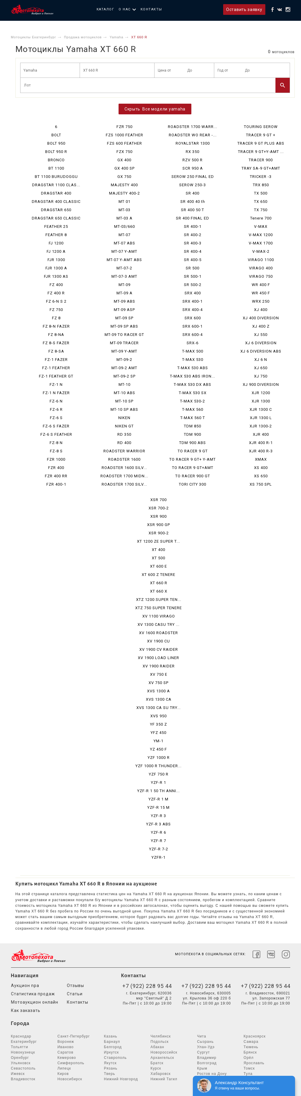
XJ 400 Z (261, 326)
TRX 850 (261, 185)
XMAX (261, 459)
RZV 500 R (192, 160)
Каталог (105, 9)
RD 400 (124, 442)
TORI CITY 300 (192, 484)
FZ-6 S (56, 418)
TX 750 (260, 210)
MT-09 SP (124, 318)
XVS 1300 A (158, 691)
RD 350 (124, 434)
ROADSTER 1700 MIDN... (124, 476)
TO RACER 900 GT (192, 476)
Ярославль (254, 1063)
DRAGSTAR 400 (56, 193)
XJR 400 (261, 434)
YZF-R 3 (158, 816)
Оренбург (20, 1058)
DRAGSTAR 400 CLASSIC (56, 201)
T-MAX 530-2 (192, 401)
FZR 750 (124, 126)
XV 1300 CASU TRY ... (158, 624)
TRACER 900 (261, 160)
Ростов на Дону (212, 1074)
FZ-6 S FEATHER (56, 434)
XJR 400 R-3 (261, 451)
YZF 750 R (158, 774)
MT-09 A (124, 293)
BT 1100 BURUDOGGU (56, 176)
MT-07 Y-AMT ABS (124, 260)
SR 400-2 (192, 235)
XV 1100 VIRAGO (158, 616)
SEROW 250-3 (192, 185)
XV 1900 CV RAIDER (158, 649)
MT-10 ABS (124, 393)
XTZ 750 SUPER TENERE (158, 608)
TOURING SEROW (261, 126)
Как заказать (25, 1010)
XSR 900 (158, 516)
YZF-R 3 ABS (158, 824)
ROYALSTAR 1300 (193, 143)
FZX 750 (124, 151)
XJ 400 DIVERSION (261, 318)
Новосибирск (69, 1079)
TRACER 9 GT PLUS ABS (260, 143)
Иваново (65, 1047)
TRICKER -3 (261, 176)
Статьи (75, 994)
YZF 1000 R (159, 757)
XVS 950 (158, 716)
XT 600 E (158, 566)
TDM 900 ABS (192, 442)
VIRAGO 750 (261, 276)
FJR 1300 (56, 260)
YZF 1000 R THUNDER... (158, 766)
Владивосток (23, 1079)
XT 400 (158, 549)
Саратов (65, 1052)
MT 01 (124, 201)
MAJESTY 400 (124, 185)
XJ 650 (260, 368)
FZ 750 (56, 309)
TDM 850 (192, 426)
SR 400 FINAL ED (192, 218)
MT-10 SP (124, 401)
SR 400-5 (192, 260)
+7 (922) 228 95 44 (147, 986)
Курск (156, 1068)
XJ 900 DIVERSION (261, 384)
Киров (63, 1074)
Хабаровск (161, 1074)
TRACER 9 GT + (260, 135)
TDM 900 (192, 434)
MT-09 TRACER (124, 343)
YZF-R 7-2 (158, 849)
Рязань (110, 1068)
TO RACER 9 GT (193, 451)
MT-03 (124, 210)
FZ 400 (56, 284)
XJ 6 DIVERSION (261, 343)
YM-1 (158, 741)
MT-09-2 (124, 359)
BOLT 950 (56, 143)
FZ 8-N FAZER (56, 326)
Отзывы (75, 985)
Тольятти (19, 1047)
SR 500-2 (192, 284)
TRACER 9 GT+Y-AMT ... (261, 151)
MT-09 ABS (124, 301)
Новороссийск (164, 1052)
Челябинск (161, 1036)
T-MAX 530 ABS (192, 368)
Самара (251, 1042)
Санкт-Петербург (73, 1036)
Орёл (249, 1058)
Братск (157, 1063)
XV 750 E (158, 674)
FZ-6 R (56, 409)
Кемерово (66, 1058)
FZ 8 (56, 318)
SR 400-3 (192, 243)
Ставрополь (115, 1058)
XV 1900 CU (158, 641)
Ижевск (18, 1074)
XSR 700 (158, 500)
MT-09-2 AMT (124, 368)
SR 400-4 (192, 251)
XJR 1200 (261, 393)
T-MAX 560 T (192, 418)
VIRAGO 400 (261, 268)
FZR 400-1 (56, 484)
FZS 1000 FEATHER (124, 135)
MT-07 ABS (124, 243)
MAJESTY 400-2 (124, 193)
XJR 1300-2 (261, 426)
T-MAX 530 (192, 359)
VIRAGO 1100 (261, 260)
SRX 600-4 (192, 334)
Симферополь (70, 1063)
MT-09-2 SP (124, 376)
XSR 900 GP (158, 524)
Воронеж (65, 1042)
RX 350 (192, 151)
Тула (248, 1074)
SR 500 (192, 268)
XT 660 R (158, 583)
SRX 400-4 (192, 309)
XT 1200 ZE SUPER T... (158, 541)
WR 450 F (261, 293)
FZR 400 (56, 467)
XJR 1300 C (261, 409)
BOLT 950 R (56, 151)
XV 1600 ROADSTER (158, 633)
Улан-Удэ (206, 1047)
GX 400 (124, 160)
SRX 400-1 (192, 301)
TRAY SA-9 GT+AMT (261, 168)
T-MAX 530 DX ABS (192, 384)
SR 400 (192, 193)
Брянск (250, 1052)
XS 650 (261, 476)
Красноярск (255, 1036)
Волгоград (207, 1063)
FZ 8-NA (56, 334)
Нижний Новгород (121, 1079)
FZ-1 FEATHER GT (56, 376)
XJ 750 (260, 376)
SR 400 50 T (192, 210)
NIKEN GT (124, 426)
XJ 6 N (260, 359)
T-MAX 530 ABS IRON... (192, 376)
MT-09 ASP (124, 309)
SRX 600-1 (192, 326)
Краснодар (21, 1036)
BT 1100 (56, 168)
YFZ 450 (158, 732)
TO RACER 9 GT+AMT (192, 467)
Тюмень (251, 1047)
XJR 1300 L (261, 418)
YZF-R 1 (158, 782)
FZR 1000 (56, 459)
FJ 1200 (56, 243)
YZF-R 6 (158, 832)
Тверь (109, 1074)
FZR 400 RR (56, 476)
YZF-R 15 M (158, 807)
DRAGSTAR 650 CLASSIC (56, 218)
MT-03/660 (124, 226)
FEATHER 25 (56, 226)
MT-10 (124, 384)
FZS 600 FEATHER (124, 143)
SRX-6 (192, 343)
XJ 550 (260, 334)
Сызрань (205, 1042)
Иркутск (111, 1052)
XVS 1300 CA (158, 699)
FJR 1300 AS (56, 276)
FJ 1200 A (56, 251)
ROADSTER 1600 (124, 459)
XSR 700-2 (159, 508)
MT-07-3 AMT (124, 276)
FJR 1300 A (56, 268)
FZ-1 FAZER (56, 359)
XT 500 (158, 558)
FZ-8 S (56, 451)
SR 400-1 (192, 226)
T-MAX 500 (192, 351)
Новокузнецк (23, 1052)
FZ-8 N (56, 442)
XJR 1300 (261, 401)
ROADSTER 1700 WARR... (192, 126)
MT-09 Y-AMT (124, 351)
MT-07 (124, 235)
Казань (110, 1036)
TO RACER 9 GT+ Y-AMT (192, 459)
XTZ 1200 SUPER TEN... (158, 599)
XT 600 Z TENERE (158, 574)
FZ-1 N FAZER (56, 393)
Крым (202, 1068)
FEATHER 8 (56, 235)
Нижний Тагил (164, 1079)
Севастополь (23, 1068)
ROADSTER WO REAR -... (193, 135)
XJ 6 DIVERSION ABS (260, 351)
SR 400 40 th (192, 201)
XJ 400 (260, 309)
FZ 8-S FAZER (56, 343)
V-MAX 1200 (261, 235)
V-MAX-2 (261, 251)
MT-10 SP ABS (124, 409)
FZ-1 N (56, 384)
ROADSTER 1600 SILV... (124, 467)
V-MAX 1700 (261, 243)
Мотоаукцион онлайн (34, 1002)
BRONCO (56, 160)
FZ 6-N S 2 (56, 301)
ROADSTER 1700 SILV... (124, 484)
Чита (201, 1036)
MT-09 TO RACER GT (124, 334)
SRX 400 (193, 293)
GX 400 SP (124, 168)
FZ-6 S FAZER (56, 426)
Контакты (151, 9)
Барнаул (112, 1042)
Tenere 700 (261, 218)
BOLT (56, 135)
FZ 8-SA (56, 351)
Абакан (157, 1047)
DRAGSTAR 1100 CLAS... (56, 185)
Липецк (64, 1068)
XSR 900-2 (159, 533)
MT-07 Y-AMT (124, 251)
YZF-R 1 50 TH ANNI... (158, 791)
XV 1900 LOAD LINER (158, 658)
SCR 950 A (192, 168)
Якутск (110, 1063)
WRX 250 (261, 301)
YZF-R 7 (158, 840)
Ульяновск (21, 1063)
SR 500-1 (192, 276)
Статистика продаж (33, 994)
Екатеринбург (24, 1042)
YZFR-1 (159, 857)
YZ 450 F (158, 749)
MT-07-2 (124, 268)
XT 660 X (158, 591)
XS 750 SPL (261, 484)
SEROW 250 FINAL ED (192, 176)
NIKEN (124, 418)
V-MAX (260, 226)
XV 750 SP (158, 682)
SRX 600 (193, 318)
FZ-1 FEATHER (56, 368)
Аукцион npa (25, 985)
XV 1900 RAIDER (159, 666)
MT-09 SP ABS (124, 326)
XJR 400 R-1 (261, 442)
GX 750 (124, 176)
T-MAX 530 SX (193, 393)
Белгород (113, 1047)
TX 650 (260, 201)
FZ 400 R (56, 293)
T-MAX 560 (192, 409)
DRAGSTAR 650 (56, 210)
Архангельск (162, 1058)
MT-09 (124, 284)
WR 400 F (261, 284)
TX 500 (260, 193)
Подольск (160, 1042)
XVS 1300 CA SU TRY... (158, 707)
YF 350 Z (158, 724)
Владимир (206, 1058)
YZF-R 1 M (158, 799)
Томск (249, 1068)
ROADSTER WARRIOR (124, 451)
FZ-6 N (56, 401)
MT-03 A (124, 218)
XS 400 (261, 467)
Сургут (203, 1052)
